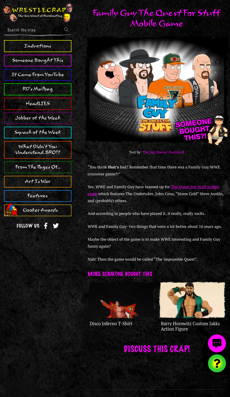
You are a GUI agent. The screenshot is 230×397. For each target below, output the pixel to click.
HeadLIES (38, 103)
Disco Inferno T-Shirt (111, 324)
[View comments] (217, 343)
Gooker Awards (40, 210)
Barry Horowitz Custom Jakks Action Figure (190, 326)
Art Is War (38, 181)
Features (38, 195)
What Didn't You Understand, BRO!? (37, 149)
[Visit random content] (217, 363)
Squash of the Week (38, 132)
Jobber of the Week (37, 118)
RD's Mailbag (38, 89)
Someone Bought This (37, 60)
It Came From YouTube (37, 74)
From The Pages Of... (37, 167)
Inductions (37, 46)
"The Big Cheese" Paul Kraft (162, 152)
